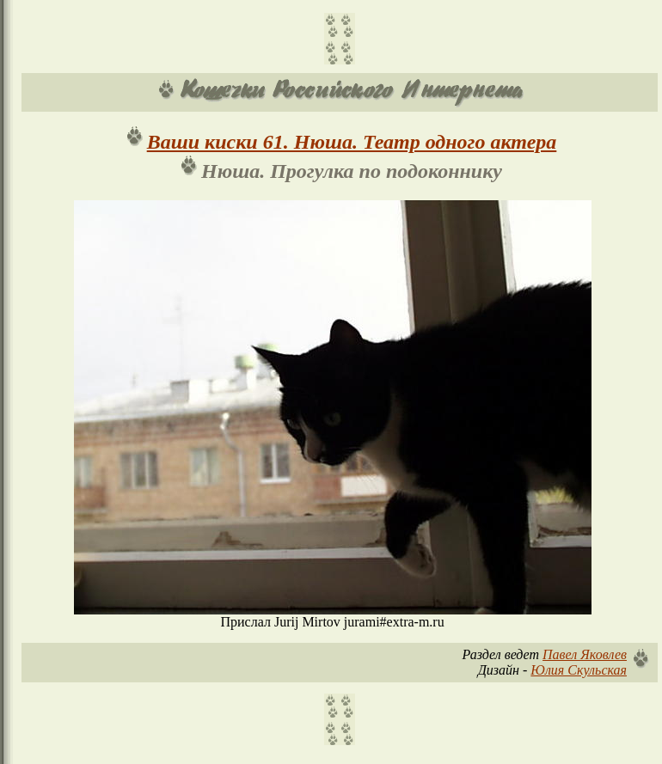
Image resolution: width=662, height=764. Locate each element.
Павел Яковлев (584, 654)
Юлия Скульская (578, 670)
